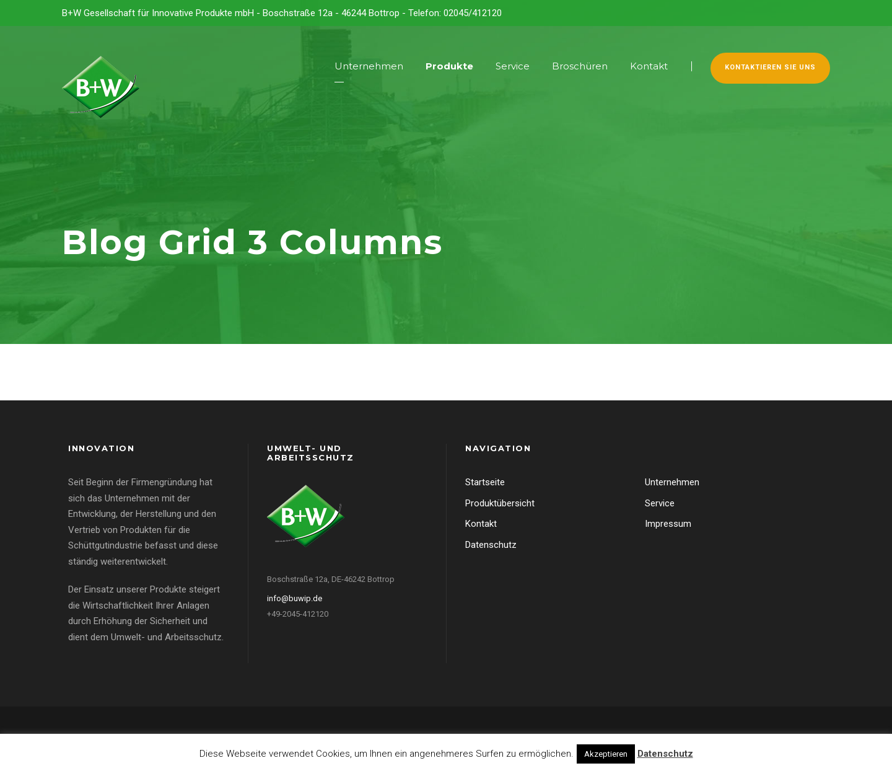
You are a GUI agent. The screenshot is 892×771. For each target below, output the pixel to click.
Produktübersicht (500, 503)
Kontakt (649, 66)
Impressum (668, 523)
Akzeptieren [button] (605, 754)
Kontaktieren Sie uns (770, 67)
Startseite (485, 482)
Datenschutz (491, 544)
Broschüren (580, 66)
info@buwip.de (294, 598)
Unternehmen (368, 66)
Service (513, 66)
